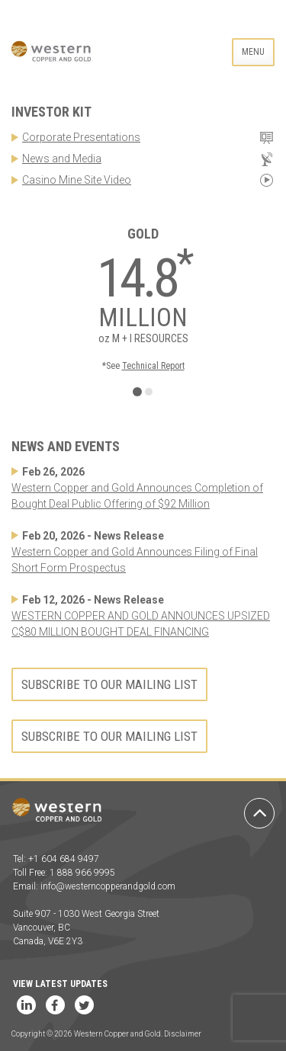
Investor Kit (51, 112)
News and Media (61, 158)
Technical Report (153, 365)
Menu (253, 51)
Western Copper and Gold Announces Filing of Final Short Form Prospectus (134, 560)
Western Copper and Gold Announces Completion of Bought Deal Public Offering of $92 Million (137, 496)
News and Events (65, 446)
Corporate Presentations (81, 137)
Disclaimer (182, 1034)
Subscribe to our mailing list (109, 684)
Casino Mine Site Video (76, 180)
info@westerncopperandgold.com (107, 886)
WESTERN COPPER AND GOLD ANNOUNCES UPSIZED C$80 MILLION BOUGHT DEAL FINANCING (140, 624)
